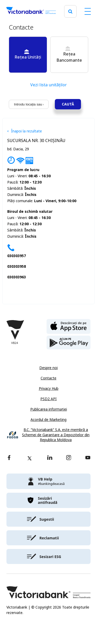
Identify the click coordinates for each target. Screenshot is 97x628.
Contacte (48, 378)
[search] (70, 11)
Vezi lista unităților (48, 85)
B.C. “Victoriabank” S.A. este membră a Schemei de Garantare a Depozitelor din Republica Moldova (55, 434)
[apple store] (69, 326)
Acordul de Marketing (48, 419)
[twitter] (29, 458)
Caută (68, 104)
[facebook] (9, 458)
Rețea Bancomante (69, 54)
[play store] (69, 343)
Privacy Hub (48, 388)
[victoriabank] (48, 481)
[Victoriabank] (31, 11)
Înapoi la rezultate (24, 131)
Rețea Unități (27, 54)
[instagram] (68, 458)
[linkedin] (49, 458)
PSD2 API (48, 398)
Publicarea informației (48, 409)
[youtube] (88, 458)
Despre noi (48, 367)
